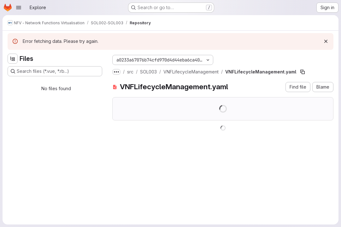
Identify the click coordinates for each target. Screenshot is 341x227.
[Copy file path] (302, 72)
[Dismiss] (326, 41)
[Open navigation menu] (19, 8)
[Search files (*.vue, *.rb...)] (55, 71)
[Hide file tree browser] (13, 59)
